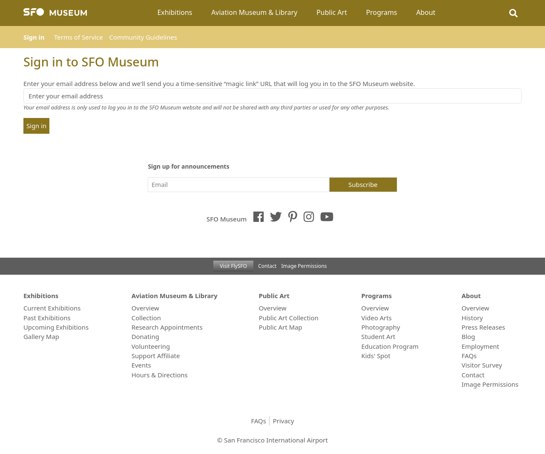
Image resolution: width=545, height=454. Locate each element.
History (472, 317)
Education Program (390, 346)
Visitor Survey (482, 365)
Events (141, 365)
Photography (380, 327)
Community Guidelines (143, 37)
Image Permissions (304, 265)
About (425, 12)
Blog (468, 336)
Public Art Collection (288, 317)
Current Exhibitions (51, 308)
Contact (267, 265)
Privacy (283, 421)
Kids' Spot (375, 355)
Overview (145, 308)
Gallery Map (41, 336)
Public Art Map (280, 327)
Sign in (34, 37)
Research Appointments (167, 327)
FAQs (469, 355)
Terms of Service (78, 37)
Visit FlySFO (233, 265)
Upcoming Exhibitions (56, 327)
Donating (145, 336)
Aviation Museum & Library (254, 12)
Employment (480, 346)
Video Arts (376, 317)
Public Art (331, 12)
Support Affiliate (156, 355)
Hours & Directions (160, 375)
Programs (381, 12)
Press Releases (483, 327)
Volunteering (151, 346)
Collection (146, 317)
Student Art (378, 336)
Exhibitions (174, 12)
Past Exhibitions (47, 317)
